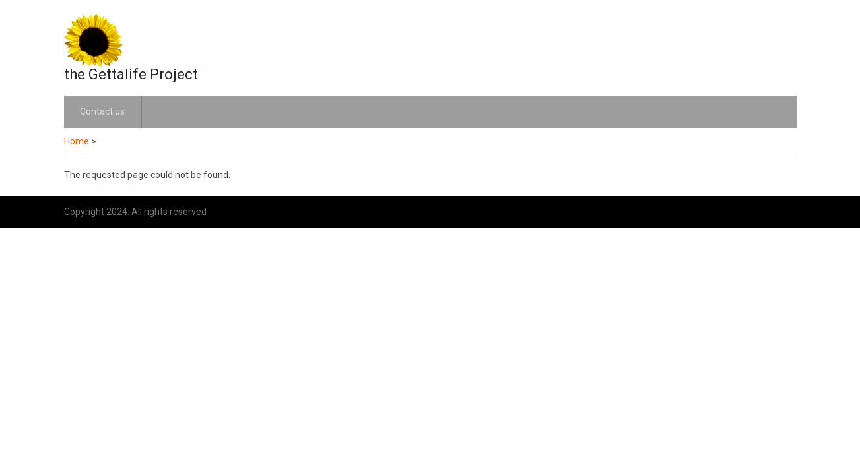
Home (76, 141)
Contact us (102, 111)
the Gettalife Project (131, 74)
